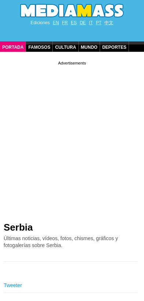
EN (56, 22)
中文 (108, 22)
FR (65, 22)
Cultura (65, 47)
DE (83, 22)
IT (91, 22)
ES (74, 22)
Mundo (89, 47)
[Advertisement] (72, 139)
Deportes (114, 47)
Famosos (39, 47)
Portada (12, 47)
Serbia (18, 227)
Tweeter (13, 285)
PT (98, 22)
